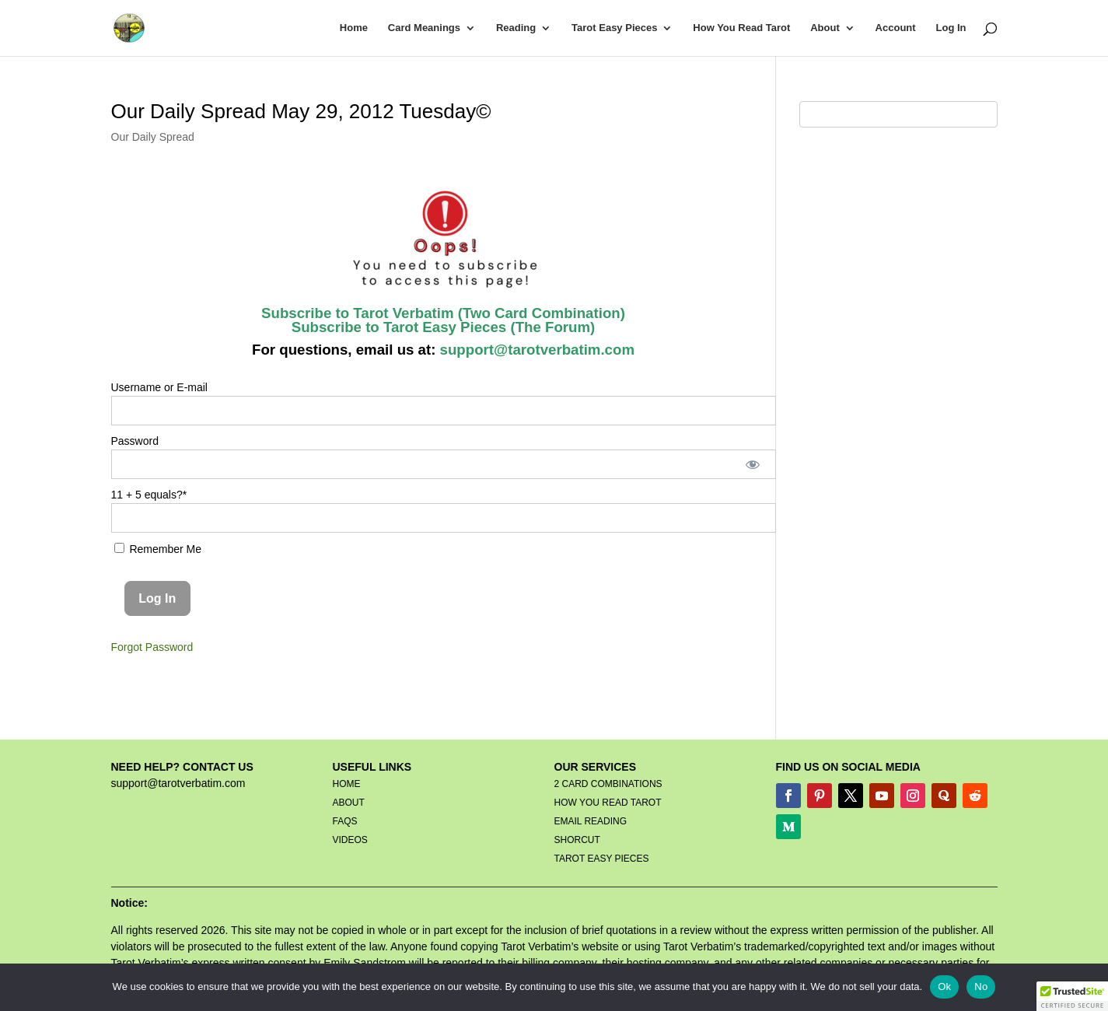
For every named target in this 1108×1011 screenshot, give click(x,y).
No (980, 986)
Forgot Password (152, 647)
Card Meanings (424, 28)
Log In (951, 28)
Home (354, 28)
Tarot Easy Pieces (614, 28)
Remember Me (157, 549)
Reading (516, 28)
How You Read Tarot (741, 28)
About (825, 28)
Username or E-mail (159, 387)
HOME (347, 783)
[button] (1072, 996)
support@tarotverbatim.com (534, 349)
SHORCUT (577, 839)
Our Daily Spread (152, 137)
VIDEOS (350, 839)
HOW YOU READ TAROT (608, 802)
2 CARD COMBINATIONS (608, 783)
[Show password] (752, 464)
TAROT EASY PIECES (601, 858)
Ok (944, 986)
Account (896, 28)
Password (135, 441)
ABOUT (349, 802)
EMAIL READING (590, 821)
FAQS (345, 821)
